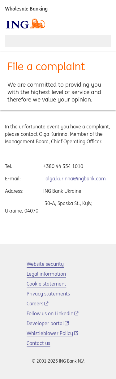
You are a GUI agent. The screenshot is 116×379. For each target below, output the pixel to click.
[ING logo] (25, 23)
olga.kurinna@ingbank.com (75, 178)
